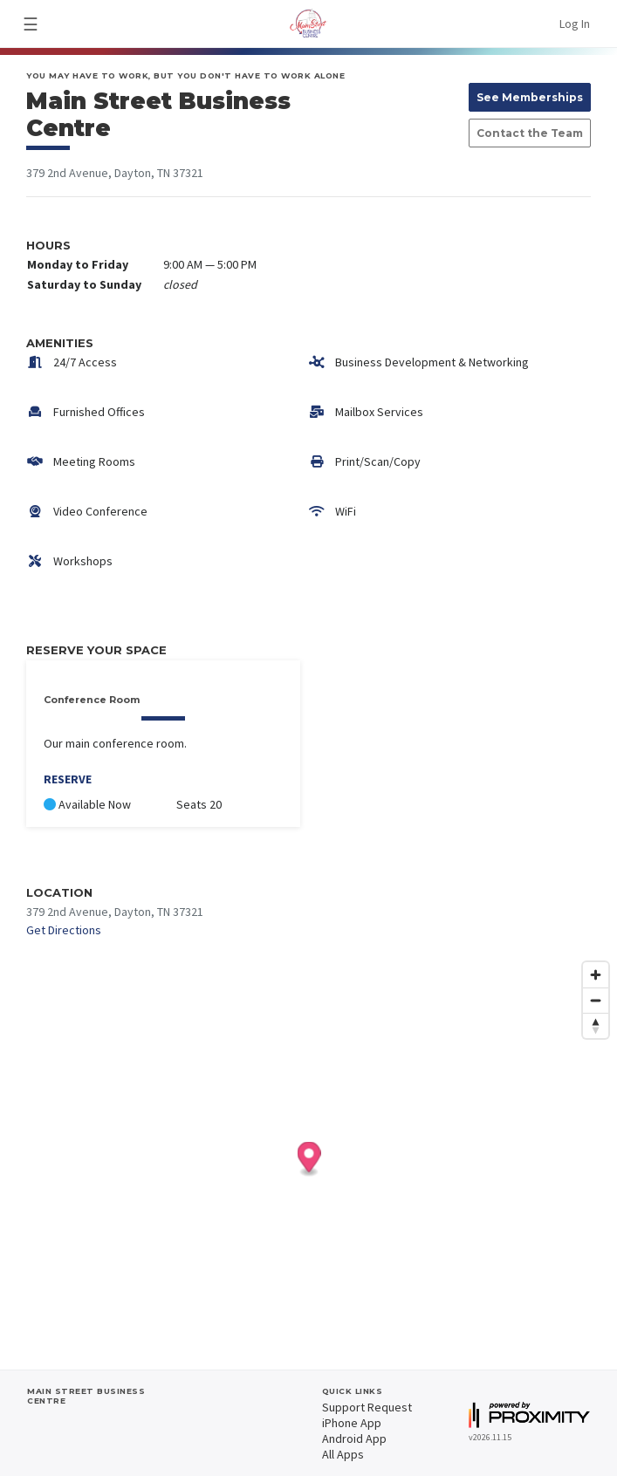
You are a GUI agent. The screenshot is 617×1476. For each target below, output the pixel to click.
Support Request (367, 1407)
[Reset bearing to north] (595, 1025)
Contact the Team (529, 133)
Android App (354, 1438)
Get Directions (63, 930)
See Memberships (529, 97)
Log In (574, 23)
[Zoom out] (595, 1000)
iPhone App (351, 1423)
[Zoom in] (595, 974)
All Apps (343, 1454)
